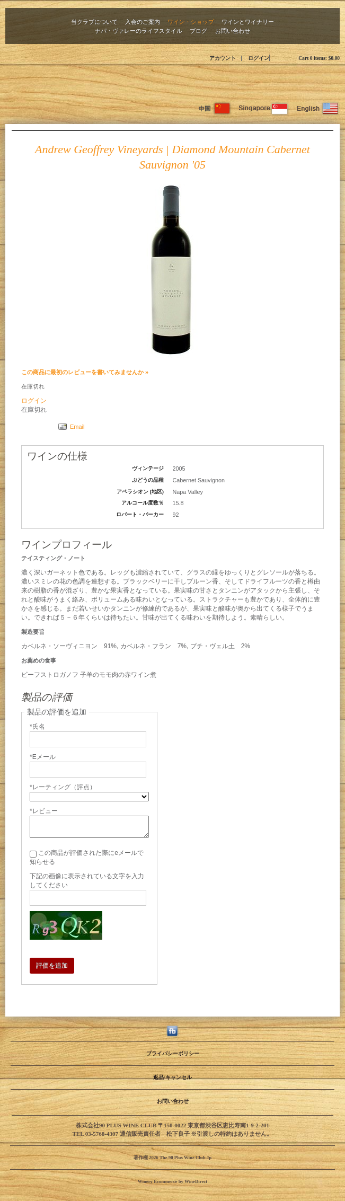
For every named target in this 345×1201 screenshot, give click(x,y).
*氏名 (37, 726)
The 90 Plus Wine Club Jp (172, 81)
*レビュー (44, 811)
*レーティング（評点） (63, 787)
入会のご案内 (142, 21)
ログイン (258, 58)
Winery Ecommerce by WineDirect (172, 1181)
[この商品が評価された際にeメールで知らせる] (33, 854)
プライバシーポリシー (172, 1053)
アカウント (222, 58)
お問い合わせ (232, 30)
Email (77, 426)
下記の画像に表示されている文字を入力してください (87, 880)
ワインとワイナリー (248, 21)
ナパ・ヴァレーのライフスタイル (138, 30)
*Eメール (43, 757)
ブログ (198, 30)
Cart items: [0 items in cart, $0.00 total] (319, 58)
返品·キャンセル (172, 1077)
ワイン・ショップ (190, 21)
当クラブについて (94, 21)
